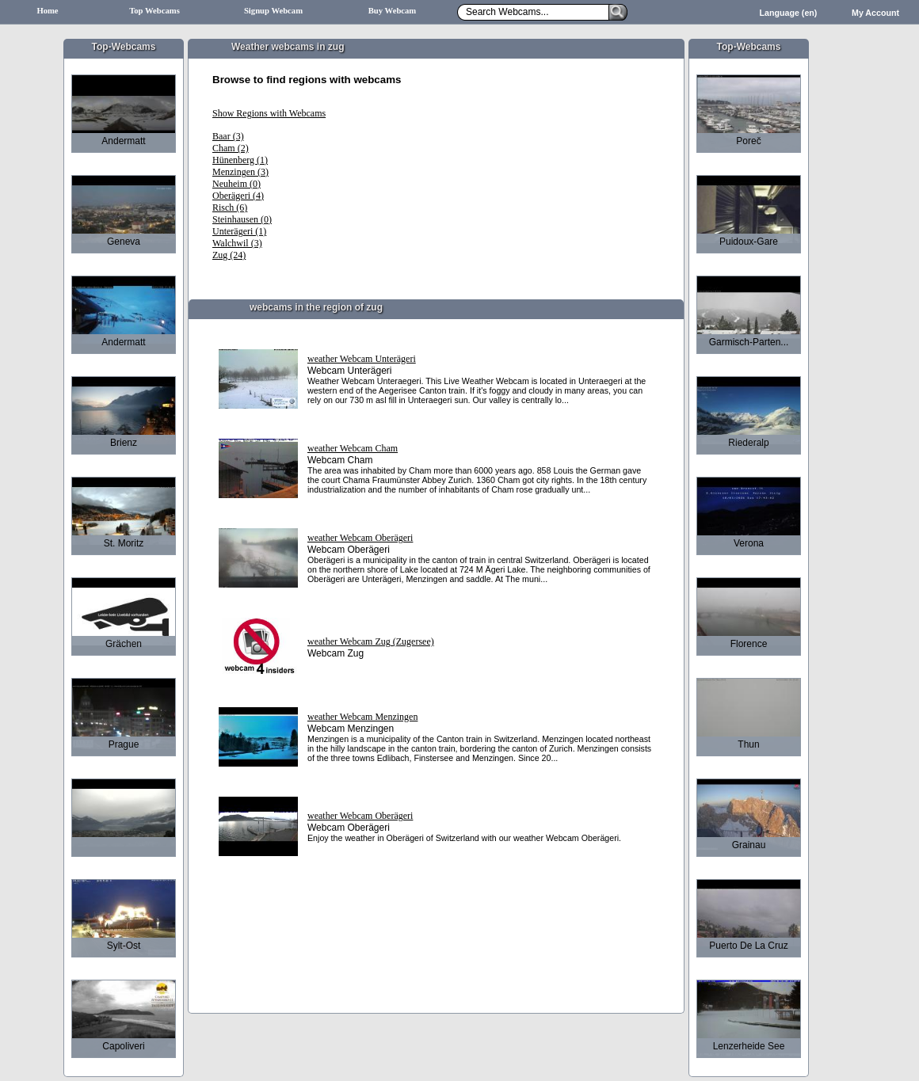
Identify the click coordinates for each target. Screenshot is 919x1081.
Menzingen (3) (240, 171)
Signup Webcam (273, 10)
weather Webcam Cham (352, 448)
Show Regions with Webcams (269, 113)
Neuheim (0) (236, 183)
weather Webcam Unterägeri (361, 358)
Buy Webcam (392, 10)
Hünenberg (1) (240, 160)
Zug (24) (229, 255)
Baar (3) (228, 136)
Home (47, 10)
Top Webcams (154, 10)
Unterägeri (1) (239, 231)
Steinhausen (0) (242, 219)
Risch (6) (229, 207)
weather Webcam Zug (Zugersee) (370, 641)
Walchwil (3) (237, 243)
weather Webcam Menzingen (362, 716)
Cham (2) (230, 148)
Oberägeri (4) (238, 195)
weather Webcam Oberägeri (360, 537)
